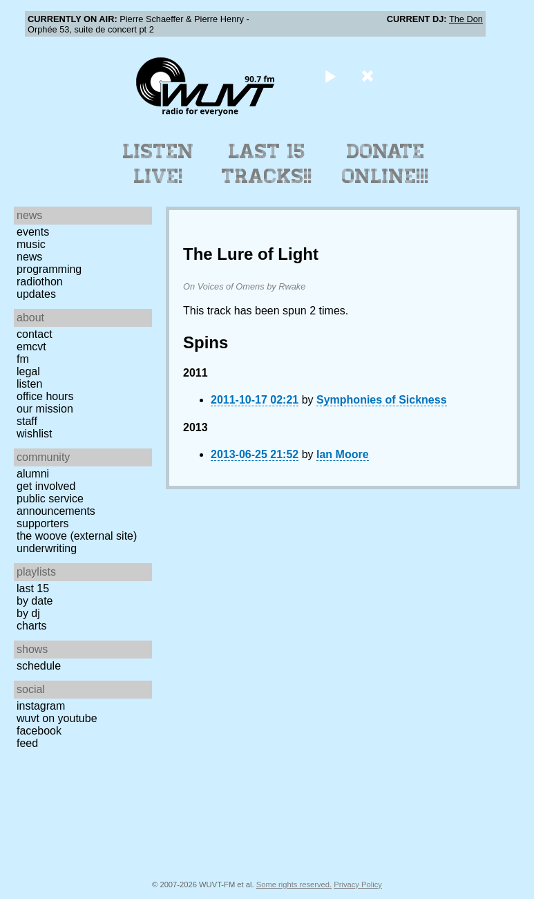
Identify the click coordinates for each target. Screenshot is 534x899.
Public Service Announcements (56, 505)
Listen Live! (158, 164)
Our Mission (45, 409)
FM (23, 359)
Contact (35, 334)
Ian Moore (342, 454)
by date (35, 601)
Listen (29, 384)
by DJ (28, 613)
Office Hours (45, 396)
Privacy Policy (358, 884)
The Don (466, 19)
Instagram (41, 706)
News (29, 257)
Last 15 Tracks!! (267, 164)
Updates (36, 294)
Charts (32, 626)
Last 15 (33, 588)
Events (33, 232)
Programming (49, 269)
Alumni (33, 474)
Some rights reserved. (294, 884)
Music (31, 244)
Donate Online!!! (385, 164)
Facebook (39, 731)
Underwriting (47, 548)
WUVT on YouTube (57, 718)
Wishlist (35, 433)
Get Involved (46, 486)
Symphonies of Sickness (381, 400)
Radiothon (40, 281)
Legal (28, 371)
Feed (27, 743)
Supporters (43, 523)
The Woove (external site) (77, 536)
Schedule (39, 666)
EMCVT (31, 346)
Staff (27, 421)
